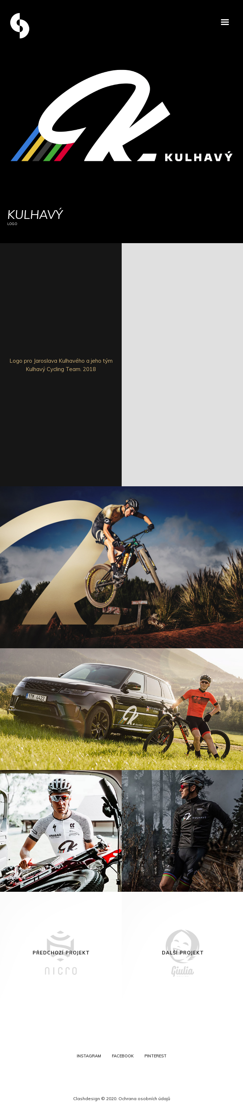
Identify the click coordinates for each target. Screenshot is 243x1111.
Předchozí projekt (61, 953)
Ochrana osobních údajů (144, 1098)
